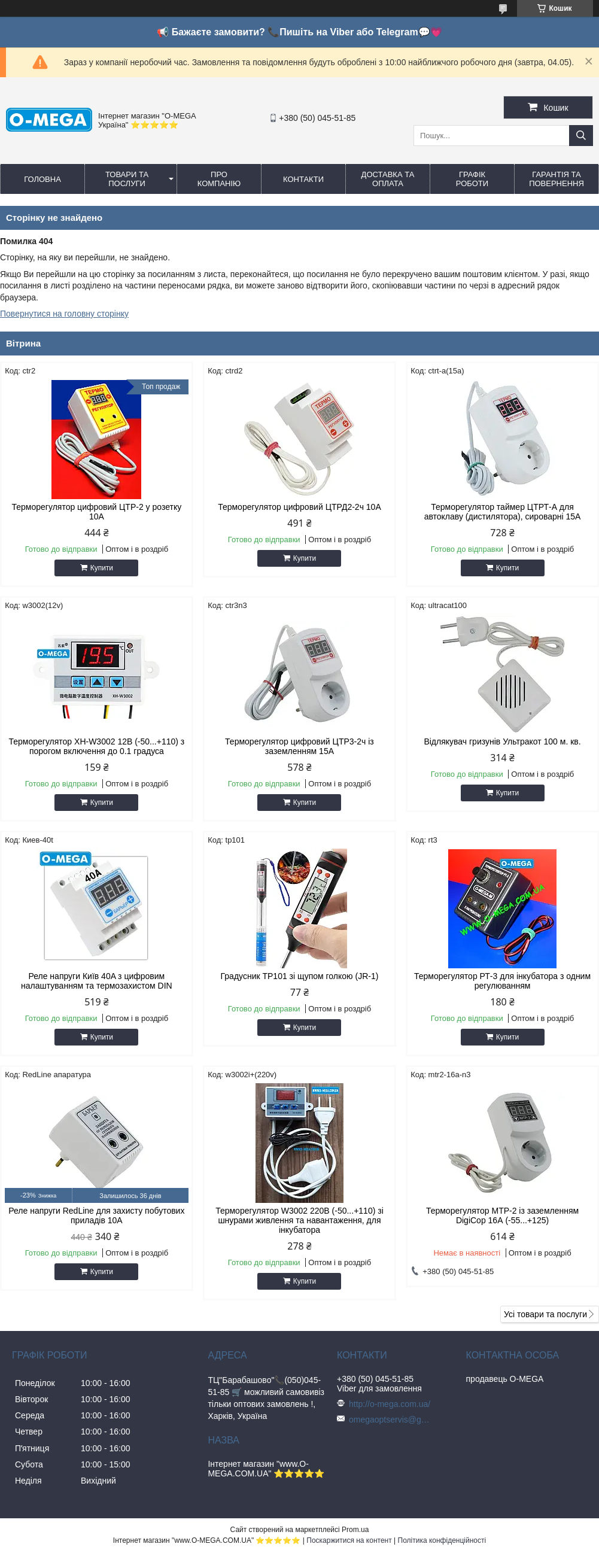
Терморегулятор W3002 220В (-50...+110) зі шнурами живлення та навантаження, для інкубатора (299, 1220)
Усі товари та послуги (545, 1314)
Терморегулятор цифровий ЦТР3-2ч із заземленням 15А (299, 746)
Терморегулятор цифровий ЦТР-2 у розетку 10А (97, 511)
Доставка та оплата (388, 179)
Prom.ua (355, 1529)
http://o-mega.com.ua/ (389, 1404)
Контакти (303, 179)
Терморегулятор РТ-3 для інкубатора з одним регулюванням (502, 980)
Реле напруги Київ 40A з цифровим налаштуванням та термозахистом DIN (96, 980)
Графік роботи (472, 179)
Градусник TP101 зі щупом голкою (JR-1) (300, 976)
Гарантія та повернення (556, 179)
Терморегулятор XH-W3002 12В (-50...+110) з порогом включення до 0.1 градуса (96, 746)
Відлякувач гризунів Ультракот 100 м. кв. (502, 741)
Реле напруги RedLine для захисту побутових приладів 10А (96, 1215)
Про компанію (219, 179)
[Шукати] (581, 135)
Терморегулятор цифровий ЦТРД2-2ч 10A (299, 507)
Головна (42, 179)
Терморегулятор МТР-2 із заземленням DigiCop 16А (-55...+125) (502, 1215)
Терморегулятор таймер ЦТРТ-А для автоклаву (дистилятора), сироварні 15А (502, 511)
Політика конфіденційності (442, 1540)
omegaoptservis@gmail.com (391, 1419)
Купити (101, 568)
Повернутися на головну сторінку (64, 313)
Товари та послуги (126, 179)
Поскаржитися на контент (348, 1540)
